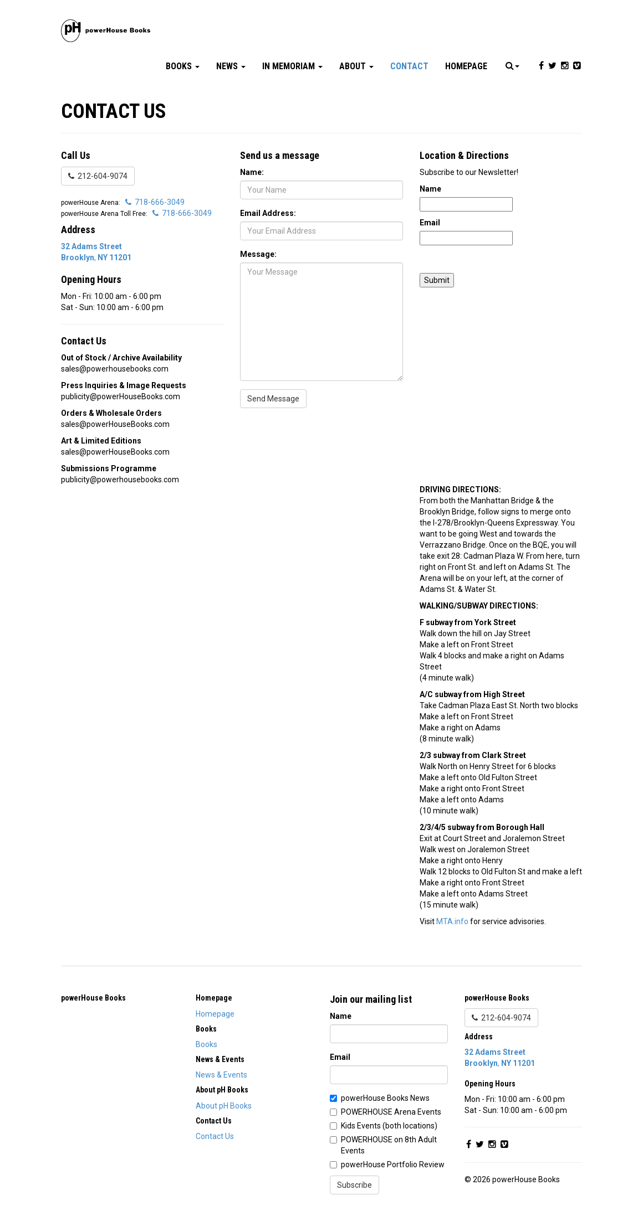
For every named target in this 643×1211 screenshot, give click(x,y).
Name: (252, 172)
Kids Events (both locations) (389, 1125)
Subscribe (354, 1185)
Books (183, 66)
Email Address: (268, 213)
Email (430, 222)
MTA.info (452, 921)
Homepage (466, 66)
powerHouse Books (93, 997)
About (356, 66)
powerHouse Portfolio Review (393, 1164)
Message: (258, 254)
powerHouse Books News (385, 1098)
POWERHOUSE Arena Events (391, 1111)
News (231, 66)
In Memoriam (292, 66)
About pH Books (224, 1105)
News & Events (221, 1074)
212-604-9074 (97, 176)
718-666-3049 (155, 202)
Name (430, 188)
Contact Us (215, 1136)
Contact (409, 66)
